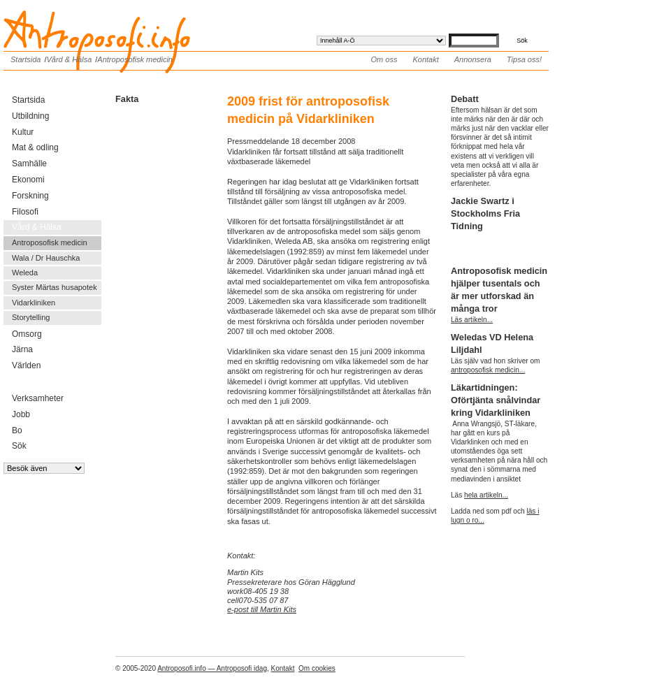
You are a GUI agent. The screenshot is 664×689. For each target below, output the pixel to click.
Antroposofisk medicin (135, 59)
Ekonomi (28, 179)
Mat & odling (35, 147)
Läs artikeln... (472, 320)
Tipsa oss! (524, 59)
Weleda (25, 272)
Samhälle (29, 163)
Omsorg (27, 334)
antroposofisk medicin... (488, 370)
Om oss (384, 59)
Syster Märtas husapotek (54, 287)
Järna (22, 349)
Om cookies (316, 668)
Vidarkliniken (33, 302)
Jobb (21, 414)
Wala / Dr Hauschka (46, 258)
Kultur (23, 132)
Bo (17, 430)
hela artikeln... (486, 495)
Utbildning (30, 116)
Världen (26, 365)
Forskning (30, 196)
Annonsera (472, 59)
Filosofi (25, 212)
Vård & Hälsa (69, 59)
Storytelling (31, 317)
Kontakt (425, 59)
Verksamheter (38, 398)
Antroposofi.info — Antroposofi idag (212, 668)
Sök (19, 446)
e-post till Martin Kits (261, 609)
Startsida (25, 59)
